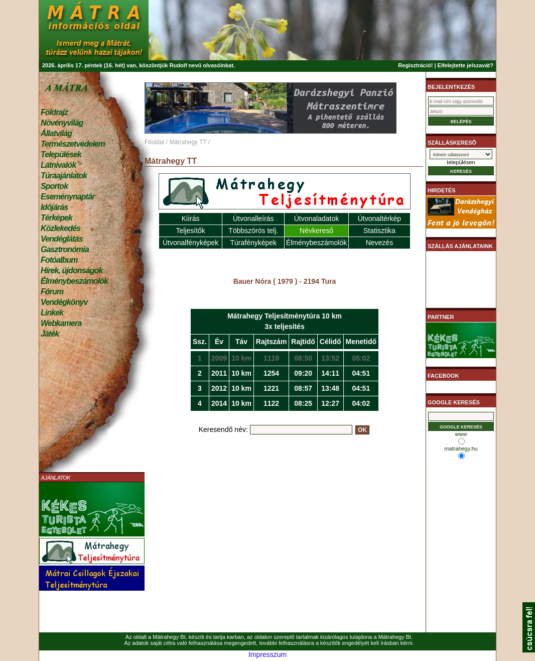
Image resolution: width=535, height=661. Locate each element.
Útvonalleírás (253, 218)
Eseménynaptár (67, 196)
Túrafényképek (253, 243)
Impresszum (267, 654)
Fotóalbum (59, 260)
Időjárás (54, 207)
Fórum (52, 291)
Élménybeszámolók (74, 281)
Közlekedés (60, 228)
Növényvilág (62, 123)
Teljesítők (190, 231)
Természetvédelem (73, 144)
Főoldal (154, 142)
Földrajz (54, 112)
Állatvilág (56, 133)
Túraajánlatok (64, 175)
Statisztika (379, 231)
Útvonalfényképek (190, 243)
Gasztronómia (65, 249)
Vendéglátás (62, 239)
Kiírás (191, 218)
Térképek (56, 217)
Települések (61, 154)
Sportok (54, 186)
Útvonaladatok (316, 218)
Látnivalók (58, 165)
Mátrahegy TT (187, 142)
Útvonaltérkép (379, 218)
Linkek (52, 312)
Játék (50, 333)
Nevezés (379, 243)
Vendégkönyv (64, 302)
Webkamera (61, 323)
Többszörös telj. (253, 231)
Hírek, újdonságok (71, 270)
